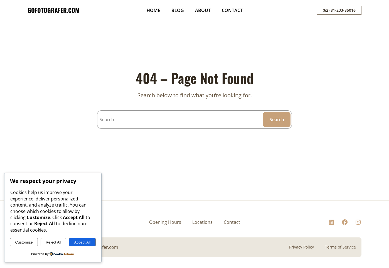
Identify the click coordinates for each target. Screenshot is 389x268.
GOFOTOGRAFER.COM (53, 10)
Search (277, 119)
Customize (24, 242)
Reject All (53, 242)
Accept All (82, 242)
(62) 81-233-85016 (339, 10)
